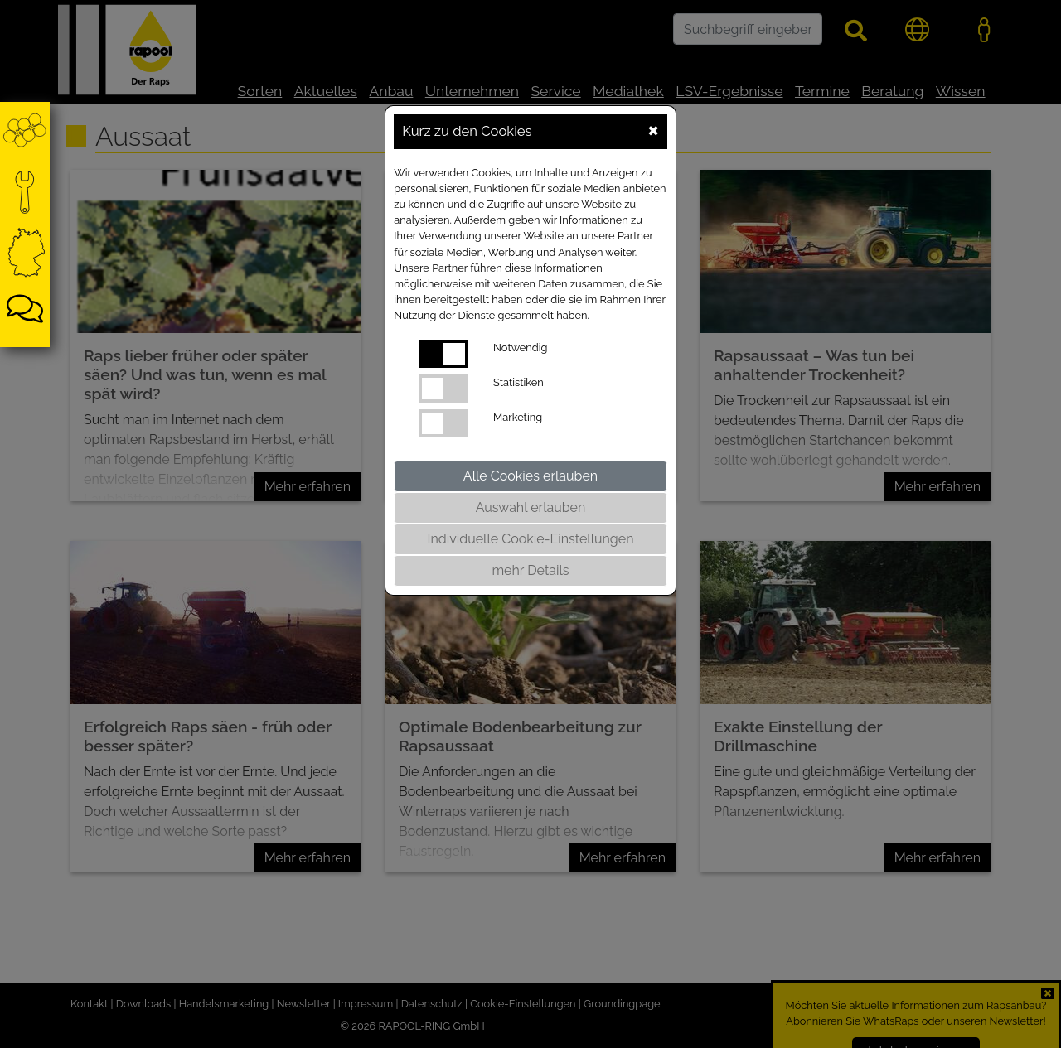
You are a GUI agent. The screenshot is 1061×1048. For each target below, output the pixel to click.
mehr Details (530, 570)
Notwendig (520, 347)
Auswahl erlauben (531, 507)
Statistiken (518, 382)
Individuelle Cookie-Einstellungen (531, 539)
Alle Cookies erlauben (530, 476)
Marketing (517, 417)
